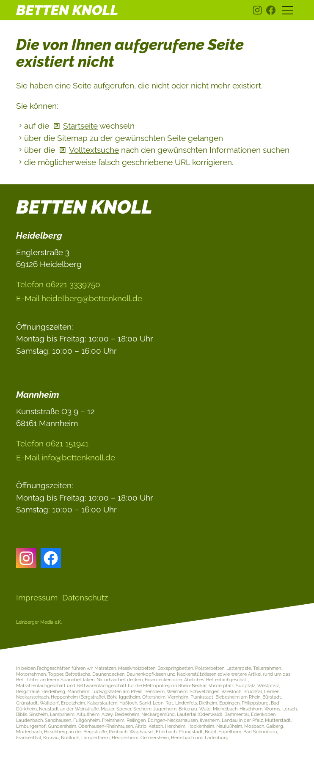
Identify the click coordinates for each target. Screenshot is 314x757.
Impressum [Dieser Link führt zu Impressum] (37, 597)
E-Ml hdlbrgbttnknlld (79, 298)
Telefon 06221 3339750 (58, 284)
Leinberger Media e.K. (39, 622)
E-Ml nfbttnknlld (65, 457)
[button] (257, 10)
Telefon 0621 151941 (52, 443)
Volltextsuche (94, 149)
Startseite (80, 125)
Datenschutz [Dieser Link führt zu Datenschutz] (85, 597)
